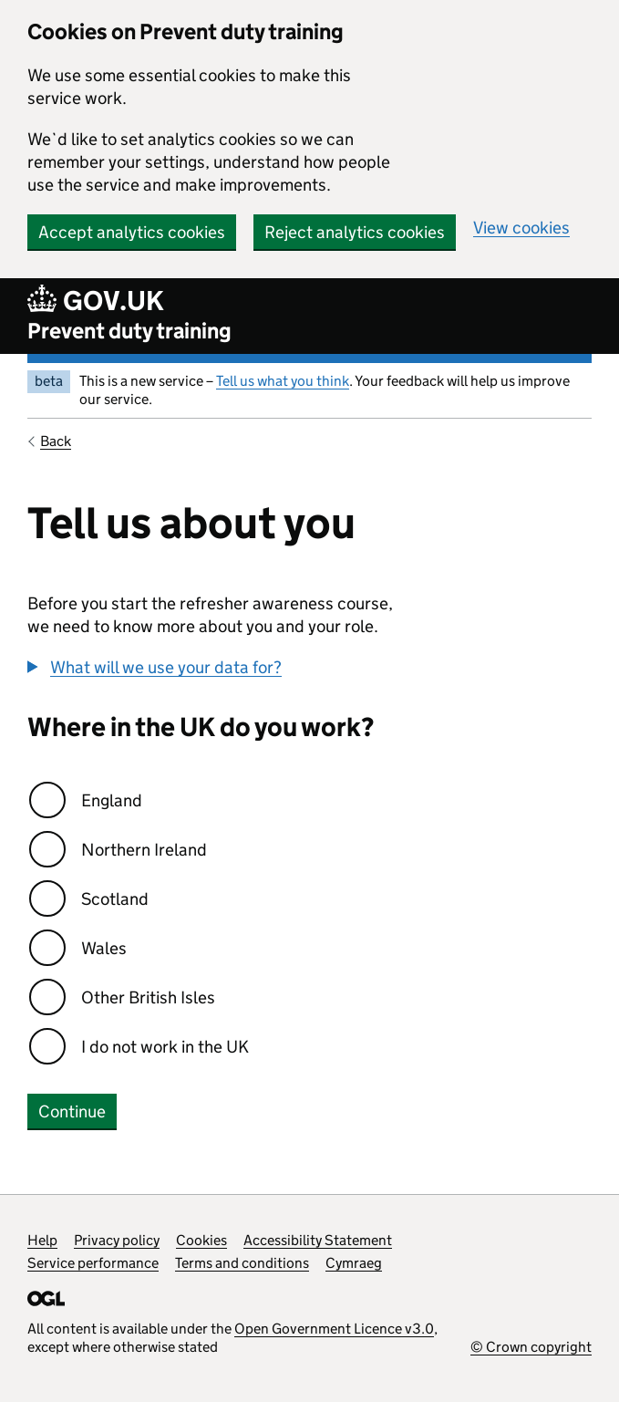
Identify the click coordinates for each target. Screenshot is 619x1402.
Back (55, 441)
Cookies (201, 1240)
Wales (104, 948)
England (111, 800)
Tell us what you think (282, 380)
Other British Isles (148, 997)
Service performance (93, 1263)
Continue (72, 1111)
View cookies (521, 227)
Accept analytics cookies (131, 232)
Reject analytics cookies (354, 232)
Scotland (115, 898)
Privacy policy (117, 1240)
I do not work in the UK (165, 1046)
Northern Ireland (144, 849)
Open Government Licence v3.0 (334, 1328)
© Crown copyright (531, 1346)
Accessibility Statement (317, 1240)
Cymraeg (353, 1263)
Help (42, 1240)
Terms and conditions (242, 1263)
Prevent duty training (129, 330)
